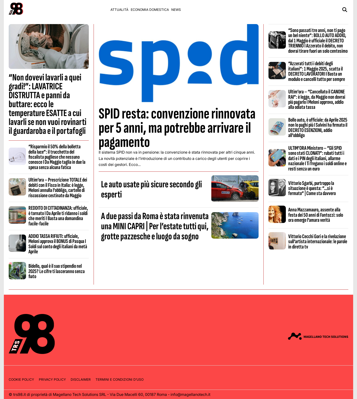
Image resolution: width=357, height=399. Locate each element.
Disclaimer (81, 379)
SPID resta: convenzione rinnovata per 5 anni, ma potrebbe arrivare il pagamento (177, 128)
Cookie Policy (21, 379)
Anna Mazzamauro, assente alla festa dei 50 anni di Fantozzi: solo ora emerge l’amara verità (315, 214)
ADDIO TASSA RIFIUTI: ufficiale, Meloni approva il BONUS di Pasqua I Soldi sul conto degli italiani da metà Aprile (57, 244)
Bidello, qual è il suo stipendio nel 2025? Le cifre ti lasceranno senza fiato (56, 271)
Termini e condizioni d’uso (120, 379)
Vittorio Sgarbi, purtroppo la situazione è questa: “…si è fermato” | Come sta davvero (312, 188)
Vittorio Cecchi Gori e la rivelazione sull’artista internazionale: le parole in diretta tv (317, 241)
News (176, 10)
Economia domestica (150, 10)
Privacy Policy (52, 379)
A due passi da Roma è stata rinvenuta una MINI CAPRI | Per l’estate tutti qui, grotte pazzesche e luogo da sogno (155, 226)
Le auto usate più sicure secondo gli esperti (151, 189)
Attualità (119, 10)
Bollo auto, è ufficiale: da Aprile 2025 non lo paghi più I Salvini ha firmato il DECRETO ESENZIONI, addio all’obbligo (317, 128)
